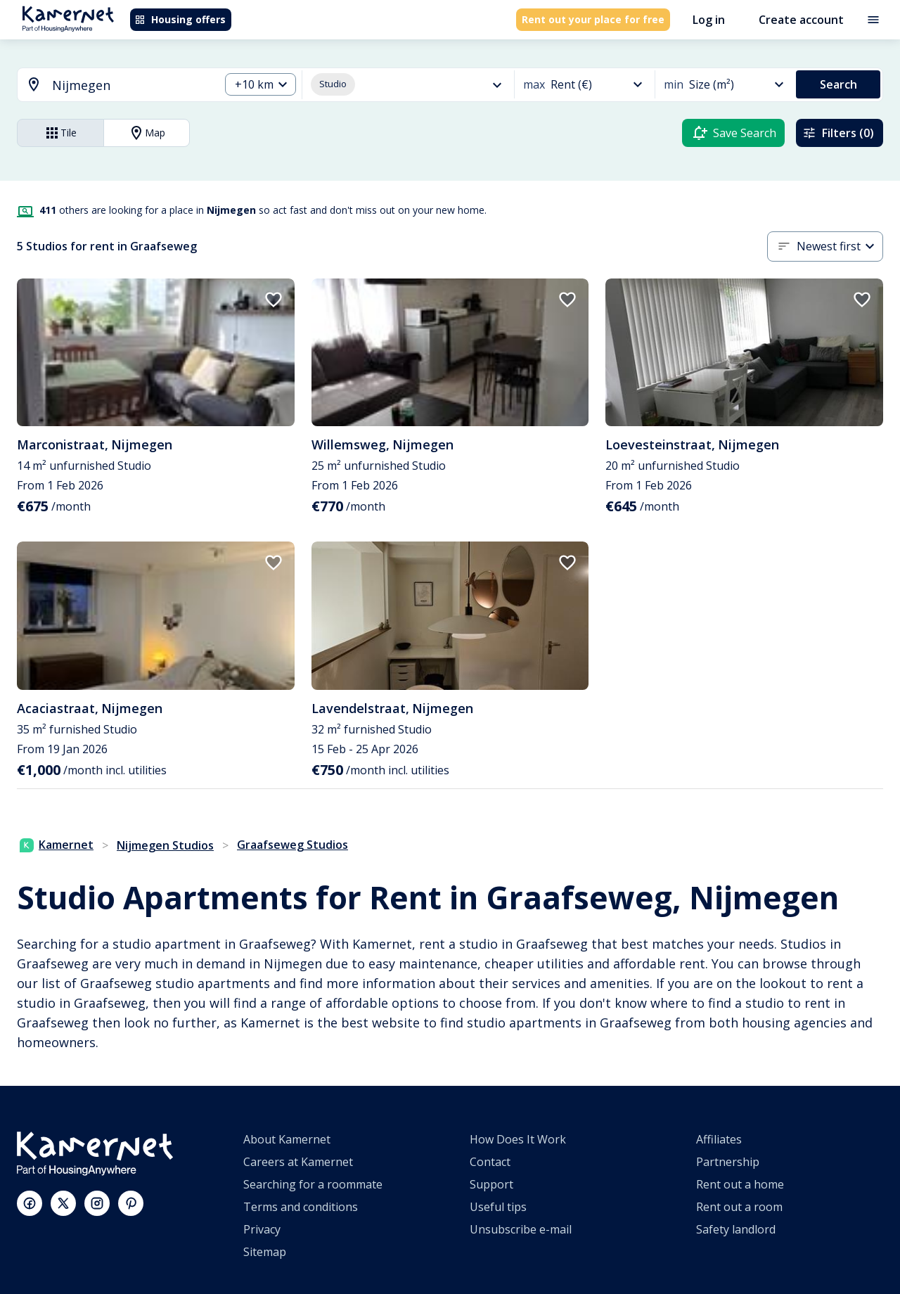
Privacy (262, 1229)
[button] (260, 85)
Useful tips (498, 1207)
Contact (490, 1162)
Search (838, 84)
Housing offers (180, 19)
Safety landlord (736, 1229)
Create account (801, 19)
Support (491, 1184)
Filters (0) (838, 133)
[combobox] (110, 85)
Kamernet (57, 844)
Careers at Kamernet (298, 1162)
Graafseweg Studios (292, 845)
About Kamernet (286, 1139)
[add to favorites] (273, 299)
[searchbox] (130, 85)
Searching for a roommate (312, 1184)
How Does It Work (518, 1139)
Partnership (727, 1162)
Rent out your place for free (593, 19)
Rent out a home (740, 1184)
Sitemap (264, 1252)
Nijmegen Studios (165, 845)
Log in (709, 19)
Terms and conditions (300, 1207)
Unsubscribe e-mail (521, 1229)
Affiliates (719, 1139)
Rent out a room (739, 1207)
